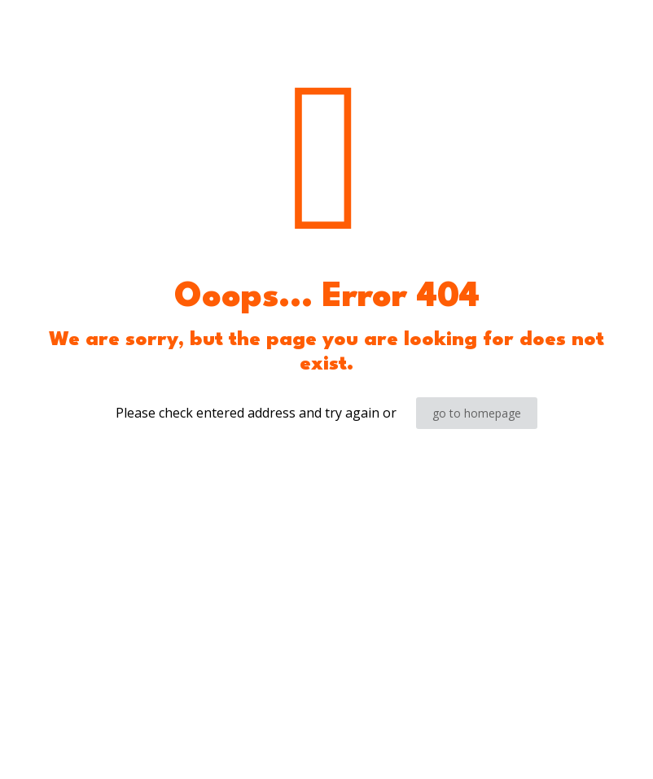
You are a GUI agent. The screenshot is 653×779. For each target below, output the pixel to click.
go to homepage (476, 413)
